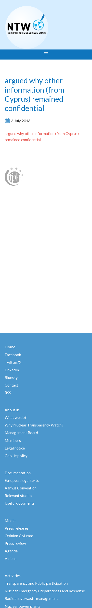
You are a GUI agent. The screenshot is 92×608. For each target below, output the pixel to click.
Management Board (21, 432)
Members (13, 440)
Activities (13, 575)
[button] (46, 54)
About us (12, 410)
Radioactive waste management (31, 598)
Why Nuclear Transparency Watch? (34, 425)
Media (10, 520)
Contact (11, 385)
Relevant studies (18, 495)
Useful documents (20, 503)
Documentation (18, 473)
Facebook (13, 355)
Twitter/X (13, 362)
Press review (15, 543)
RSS (8, 392)
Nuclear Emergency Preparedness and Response (45, 591)
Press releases (16, 528)
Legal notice (15, 448)
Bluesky (11, 377)
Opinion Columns (19, 536)
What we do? (15, 417)
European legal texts (22, 480)
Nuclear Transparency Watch (46, 27)
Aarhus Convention (21, 488)
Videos (10, 558)
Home (10, 347)
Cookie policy (16, 455)
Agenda (11, 551)
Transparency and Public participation (36, 583)
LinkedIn (12, 370)
